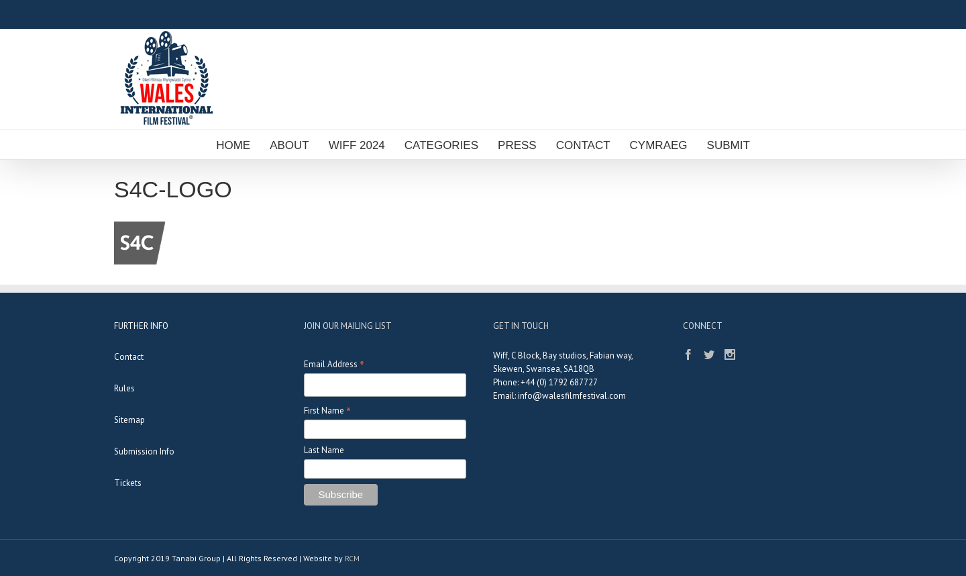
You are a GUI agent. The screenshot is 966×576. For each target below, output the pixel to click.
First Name (327, 410)
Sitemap (129, 420)
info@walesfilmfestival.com (572, 395)
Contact (129, 357)
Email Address (334, 364)
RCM (352, 558)
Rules (124, 388)
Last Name (324, 450)
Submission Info (144, 451)
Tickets (128, 483)
